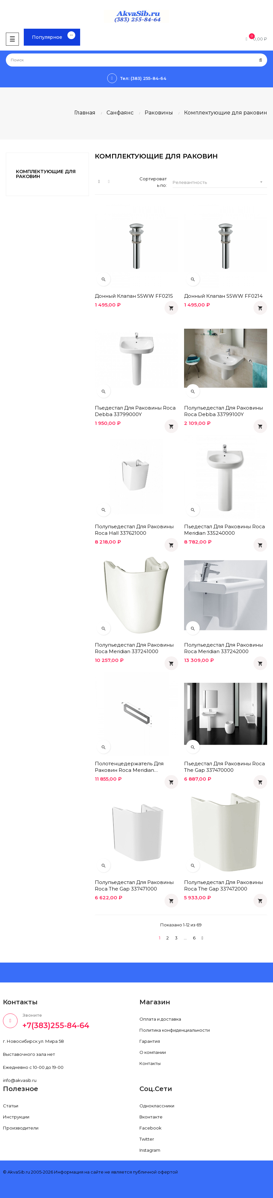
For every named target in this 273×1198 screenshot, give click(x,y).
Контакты (150, 1063)
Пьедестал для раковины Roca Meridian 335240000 (224, 529)
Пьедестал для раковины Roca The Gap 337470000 (224, 766)
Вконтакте (151, 1116)
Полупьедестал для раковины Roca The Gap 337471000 (134, 885)
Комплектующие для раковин (46, 174)
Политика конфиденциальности (174, 1030)
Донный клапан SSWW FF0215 (134, 296)
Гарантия (149, 1041)
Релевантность (220, 182)
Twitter (146, 1139)
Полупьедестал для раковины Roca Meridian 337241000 (134, 648)
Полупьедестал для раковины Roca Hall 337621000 (134, 529)
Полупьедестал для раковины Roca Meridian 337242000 (223, 648)
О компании (152, 1052)
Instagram (149, 1150)
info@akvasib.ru (19, 1080)
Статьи (10, 1105)
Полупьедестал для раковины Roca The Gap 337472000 (223, 885)
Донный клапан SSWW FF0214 (223, 296)
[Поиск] (136, 60)
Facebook (150, 1128)
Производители (20, 1128)
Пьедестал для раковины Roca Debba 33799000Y (135, 411)
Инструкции (16, 1116)
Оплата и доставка (160, 1019)
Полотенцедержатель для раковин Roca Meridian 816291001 (129, 766)
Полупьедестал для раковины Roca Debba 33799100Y (223, 411)
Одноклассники (156, 1105)
